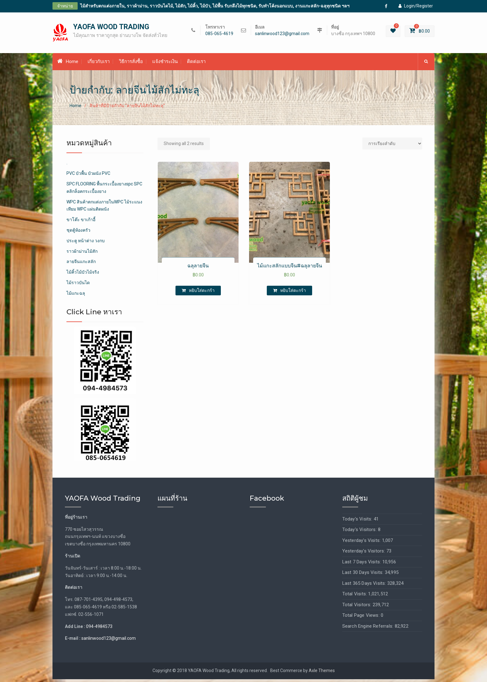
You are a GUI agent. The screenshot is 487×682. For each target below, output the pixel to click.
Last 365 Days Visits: (364, 586)
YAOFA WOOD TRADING (111, 28)
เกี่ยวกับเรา (99, 64)
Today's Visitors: (360, 532)
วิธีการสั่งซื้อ (131, 64)
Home (67, 64)
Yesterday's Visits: (362, 543)
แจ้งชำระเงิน (165, 64)
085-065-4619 (219, 35)
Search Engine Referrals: (368, 629)
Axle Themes (322, 673)
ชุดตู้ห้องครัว (78, 232)
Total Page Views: (361, 618)
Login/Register (415, 5)
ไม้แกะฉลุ (75, 295)
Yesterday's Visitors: (364, 554)
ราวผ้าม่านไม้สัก (82, 254)
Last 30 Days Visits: (363, 575)
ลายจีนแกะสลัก (81, 264)
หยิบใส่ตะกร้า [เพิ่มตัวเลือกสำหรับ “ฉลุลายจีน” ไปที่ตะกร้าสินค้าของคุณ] (202, 293)
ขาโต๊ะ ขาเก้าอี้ (80, 222)
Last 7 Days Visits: (362, 564)
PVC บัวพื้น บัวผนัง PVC (88, 176)
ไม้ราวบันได (78, 285)
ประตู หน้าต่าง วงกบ (85, 243)
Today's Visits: (358, 522)
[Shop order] (392, 146)
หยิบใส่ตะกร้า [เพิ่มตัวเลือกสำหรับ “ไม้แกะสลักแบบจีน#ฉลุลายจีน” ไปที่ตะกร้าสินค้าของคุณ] (293, 293)
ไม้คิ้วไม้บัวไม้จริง (82, 275)
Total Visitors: (357, 607)
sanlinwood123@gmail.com (282, 35)
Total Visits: (355, 597)
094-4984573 (99, 629)
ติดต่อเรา (196, 64)
